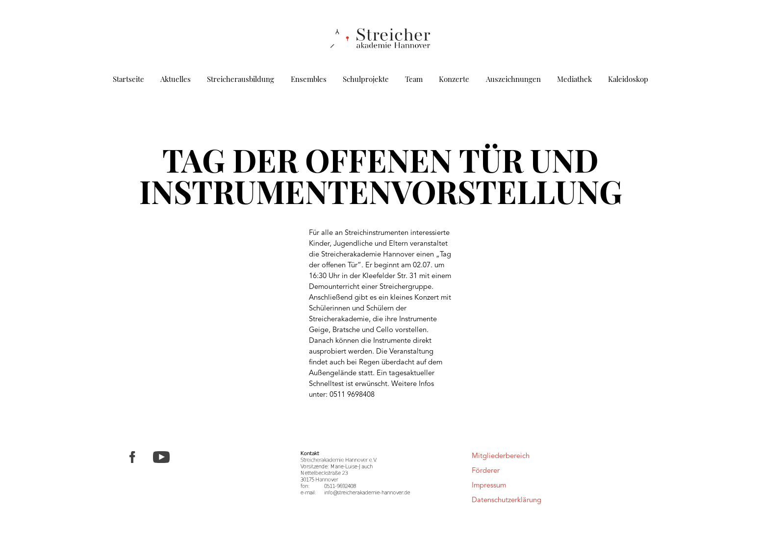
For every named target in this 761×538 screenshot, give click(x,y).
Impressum (489, 485)
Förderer (486, 471)
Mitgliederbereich (501, 456)
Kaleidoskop (628, 79)
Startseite (128, 79)
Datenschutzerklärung (506, 500)
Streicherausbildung (240, 79)
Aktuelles (175, 79)
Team (414, 79)
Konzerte (454, 79)
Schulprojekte (366, 79)
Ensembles (309, 79)
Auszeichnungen (513, 79)
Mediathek (574, 79)
